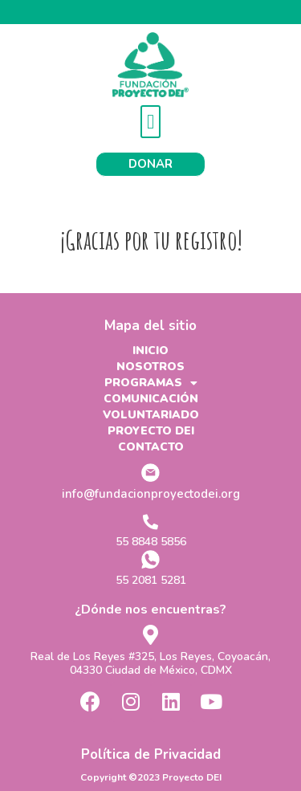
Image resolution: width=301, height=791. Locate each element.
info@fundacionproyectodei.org (151, 494)
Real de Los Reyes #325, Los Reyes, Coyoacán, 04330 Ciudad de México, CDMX (150, 663)
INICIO (150, 350)
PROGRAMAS (150, 383)
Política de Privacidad (151, 754)
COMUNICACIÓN (151, 398)
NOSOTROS (150, 366)
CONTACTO (151, 447)
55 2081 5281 (151, 580)
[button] (150, 122)
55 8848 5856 (151, 541)
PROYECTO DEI (151, 430)
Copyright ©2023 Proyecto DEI (151, 777)
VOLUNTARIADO (151, 414)
